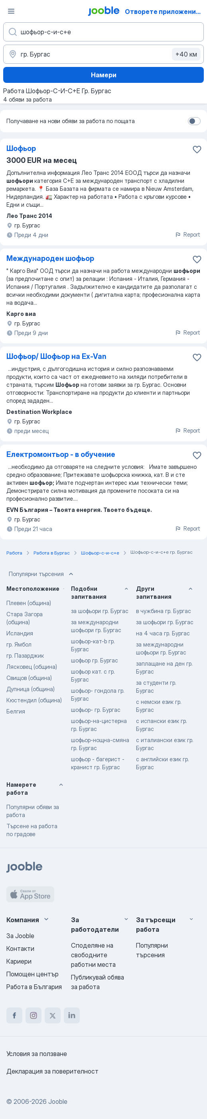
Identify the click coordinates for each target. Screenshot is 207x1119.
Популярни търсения (42, 574)
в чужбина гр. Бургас (163, 611)
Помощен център (32, 974)
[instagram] (33, 1015)
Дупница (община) (30, 689)
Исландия (19, 633)
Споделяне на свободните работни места (93, 954)
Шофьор (21, 148)
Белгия (15, 711)
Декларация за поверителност (52, 1071)
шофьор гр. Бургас (94, 660)
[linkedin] (72, 1015)
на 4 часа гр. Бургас (163, 633)
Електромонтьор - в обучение (60, 454)
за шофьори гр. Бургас (99, 611)
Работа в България (34, 987)
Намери (103, 75)
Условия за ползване (36, 1054)
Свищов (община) (29, 677)
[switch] (194, 121)
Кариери (19, 961)
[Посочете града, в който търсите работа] (103, 54)
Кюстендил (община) (34, 700)
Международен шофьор (50, 258)
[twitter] (53, 1015)
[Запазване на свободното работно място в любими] (197, 149)
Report (187, 234)
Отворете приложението (165, 12)
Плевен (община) (28, 603)
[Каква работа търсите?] (103, 31)
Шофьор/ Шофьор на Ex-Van (56, 356)
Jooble (57, 1101)
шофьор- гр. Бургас (95, 709)
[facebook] (14, 1015)
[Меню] (11, 11)
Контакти (20, 948)
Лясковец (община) (31, 666)
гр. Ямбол (19, 644)
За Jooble (20, 936)
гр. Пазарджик (25, 655)
